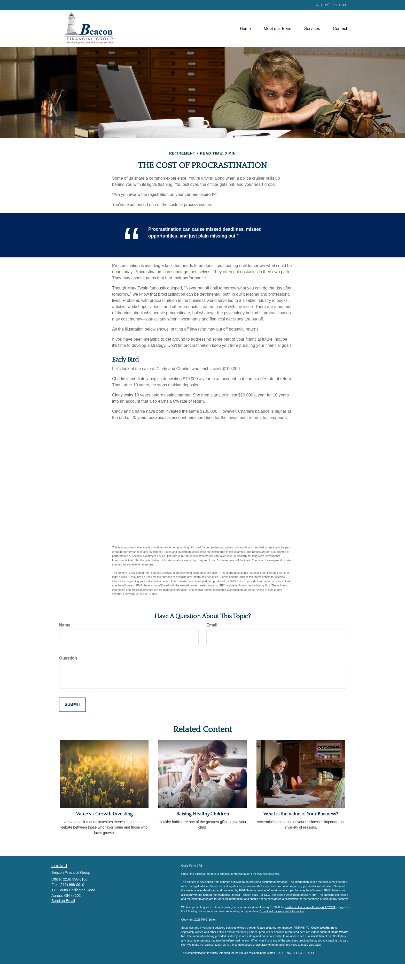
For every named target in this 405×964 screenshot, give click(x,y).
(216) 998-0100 (331, 5)
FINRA (297, 927)
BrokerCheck (270, 873)
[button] (277, 29)
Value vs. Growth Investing (104, 814)
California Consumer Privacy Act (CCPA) (311, 907)
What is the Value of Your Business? (300, 814)
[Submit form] (72, 705)
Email (211, 625)
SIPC (306, 927)
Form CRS (196, 865)
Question (68, 658)
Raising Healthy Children (202, 814)
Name (65, 625)
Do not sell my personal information (282, 911)
